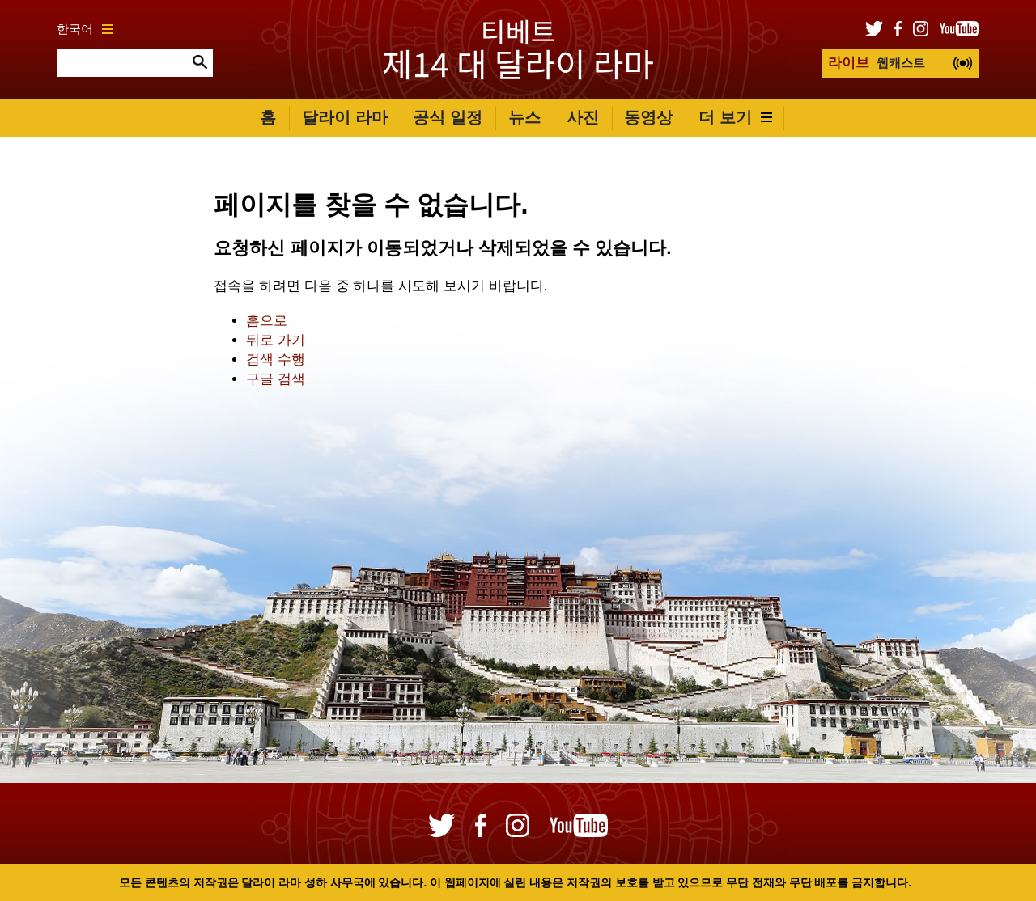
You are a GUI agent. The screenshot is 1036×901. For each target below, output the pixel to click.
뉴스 (524, 117)
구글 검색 (275, 379)
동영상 (648, 117)
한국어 (85, 29)
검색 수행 (275, 359)
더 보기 (735, 117)
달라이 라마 (345, 117)
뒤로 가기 (275, 340)
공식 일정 (447, 117)
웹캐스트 (876, 62)
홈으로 (266, 320)
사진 (583, 117)
